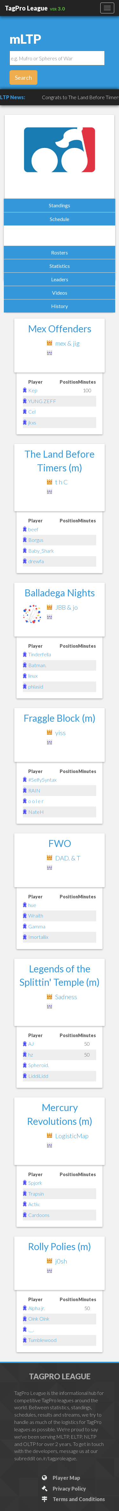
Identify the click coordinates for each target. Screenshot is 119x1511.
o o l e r (35, 801)
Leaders (59, 279)
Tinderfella (39, 654)
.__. (31, 1329)
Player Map (60, 1478)
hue (32, 905)
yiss (60, 732)
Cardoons (39, 1215)
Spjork (35, 1183)
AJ (31, 1044)
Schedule (59, 219)
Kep (32, 390)
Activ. (34, 1204)
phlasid (35, 686)
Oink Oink (39, 1319)
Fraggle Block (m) (59, 718)
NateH (36, 812)
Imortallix (38, 937)
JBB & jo (66, 607)
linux (32, 676)
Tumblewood (42, 1340)
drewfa (36, 561)
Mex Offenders (59, 328)
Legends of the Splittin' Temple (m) (59, 975)
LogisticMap (72, 1135)
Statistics (60, 266)
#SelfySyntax (42, 780)
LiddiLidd (38, 1076)
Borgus (35, 540)
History (59, 306)
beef (33, 529)
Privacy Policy (63, 1488)
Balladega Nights (59, 592)
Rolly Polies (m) (59, 1246)
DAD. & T (67, 858)
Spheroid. (38, 1065)
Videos (59, 293)
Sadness (66, 996)
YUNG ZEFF (42, 401)
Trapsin (36, 1193)
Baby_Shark (41, 551)
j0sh (61, 1261)
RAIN (34, 790)
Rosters (59, 252)
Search (23, 77)
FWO (59, 843)
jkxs (32, 422)
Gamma (36, 926)
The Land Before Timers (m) (59, 460)
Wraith (35, 915)
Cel (32, 412)
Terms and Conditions (73, 1499)
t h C (61, 482)
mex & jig (67, 343)
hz (30, 1054)
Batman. (37, 665)
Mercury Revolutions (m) (59, 1114)
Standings (59, 205)
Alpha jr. (36, 1308)
